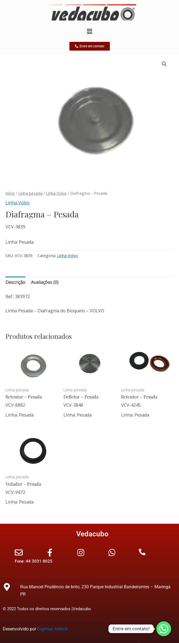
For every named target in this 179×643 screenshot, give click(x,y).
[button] (164, 64)
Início (10, 193)
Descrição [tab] (15, 282)
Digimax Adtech (52, 629)
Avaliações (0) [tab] (44, 282)
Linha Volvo (56, 193)
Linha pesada (30, 193)
